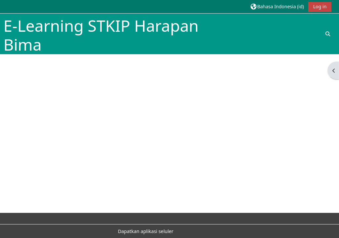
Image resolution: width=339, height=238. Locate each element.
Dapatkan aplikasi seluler (145, 231)
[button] (277, 6)
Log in (319, 6)
